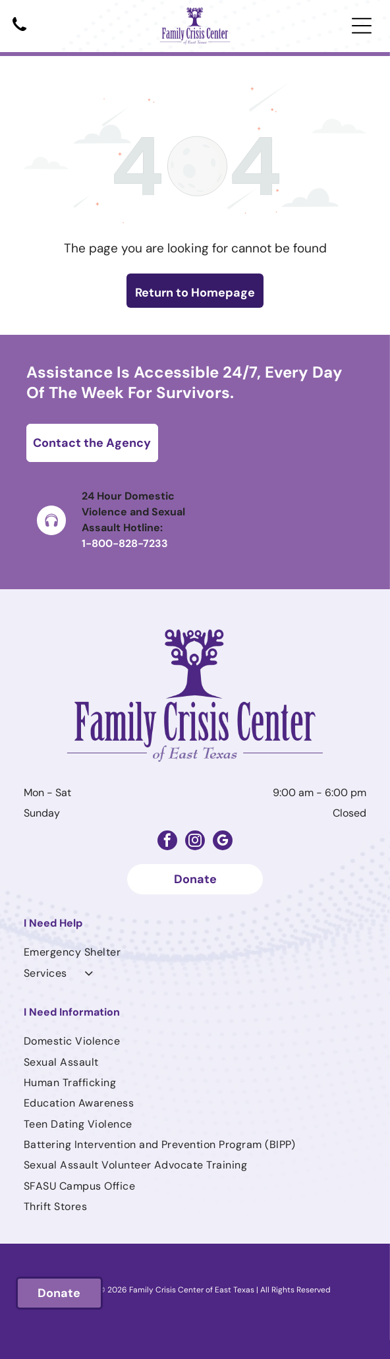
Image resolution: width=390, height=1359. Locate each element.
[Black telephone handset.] (19, 32)
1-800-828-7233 (125, 543)
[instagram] (195, 841)
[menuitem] (195, 952)
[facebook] (167, 841)
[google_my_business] (223, 841)
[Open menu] (362, 26)
